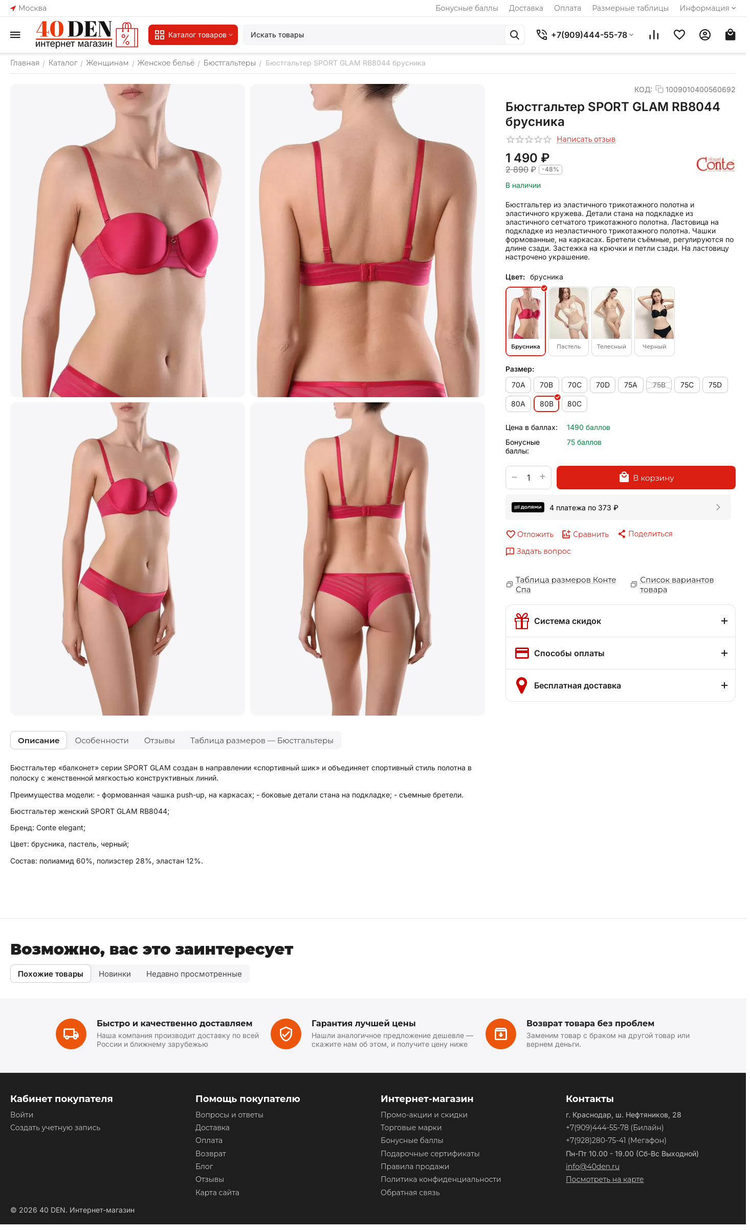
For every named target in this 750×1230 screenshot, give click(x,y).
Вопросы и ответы (229, 1114)
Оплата (567, 8)
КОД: (643, 89)
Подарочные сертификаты (430, 1153)
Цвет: (515, 276)
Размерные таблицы (630, 8)
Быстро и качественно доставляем (175, 1023)
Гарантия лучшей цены (364, 1023)
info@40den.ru (593, 1166)
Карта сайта (217, 1192)
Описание (38, 740)
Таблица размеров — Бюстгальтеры (262, 740)
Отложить (529, 534)
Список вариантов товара (677, 584)
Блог (204, 1166)
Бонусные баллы (466, 8)
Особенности (101, 740)
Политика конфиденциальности (441, 1179)
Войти (21, 1114)
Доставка (526, 8)
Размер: (519, 368)
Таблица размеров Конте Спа (566, 584)
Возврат (210, 1153)
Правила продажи (415, 1166)
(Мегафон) (616, 1140)
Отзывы (159, 740)
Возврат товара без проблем (590, 1023)
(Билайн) (615, 1127)
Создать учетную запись (55, 1127)
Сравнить (585, 534)
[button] (644, 534)
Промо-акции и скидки (424, 1114)
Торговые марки (411, 1127)
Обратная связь (410, 1192)
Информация (709, 8)
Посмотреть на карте (605, 1179)
